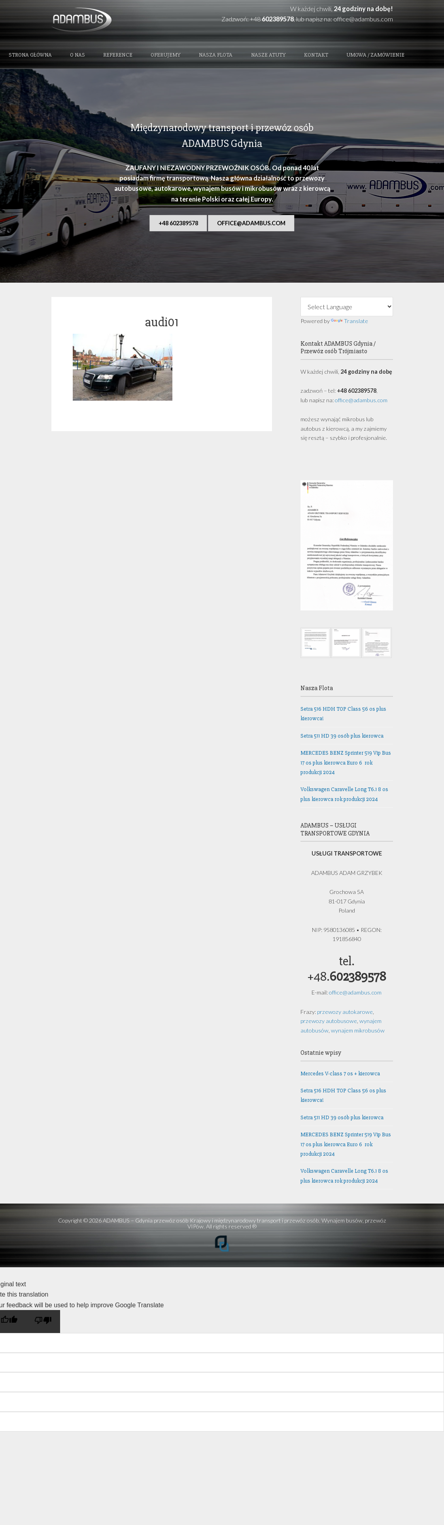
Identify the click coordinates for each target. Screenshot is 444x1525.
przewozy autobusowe (328, 1020)
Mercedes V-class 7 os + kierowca (340, 1073)
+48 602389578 (178, 223)
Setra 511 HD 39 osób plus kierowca (342, 735)
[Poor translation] (43, 1321)
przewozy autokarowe (345, 1011)
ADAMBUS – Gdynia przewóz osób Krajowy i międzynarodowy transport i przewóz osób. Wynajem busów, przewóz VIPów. (244, 1223)
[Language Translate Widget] (346, 307)
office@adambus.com (363, 19)
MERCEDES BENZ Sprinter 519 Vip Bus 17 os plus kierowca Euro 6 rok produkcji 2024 (345, 762)
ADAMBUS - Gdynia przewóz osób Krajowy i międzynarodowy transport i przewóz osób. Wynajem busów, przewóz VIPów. (104, 20)
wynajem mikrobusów (358, 1030)
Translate (349, 321)
